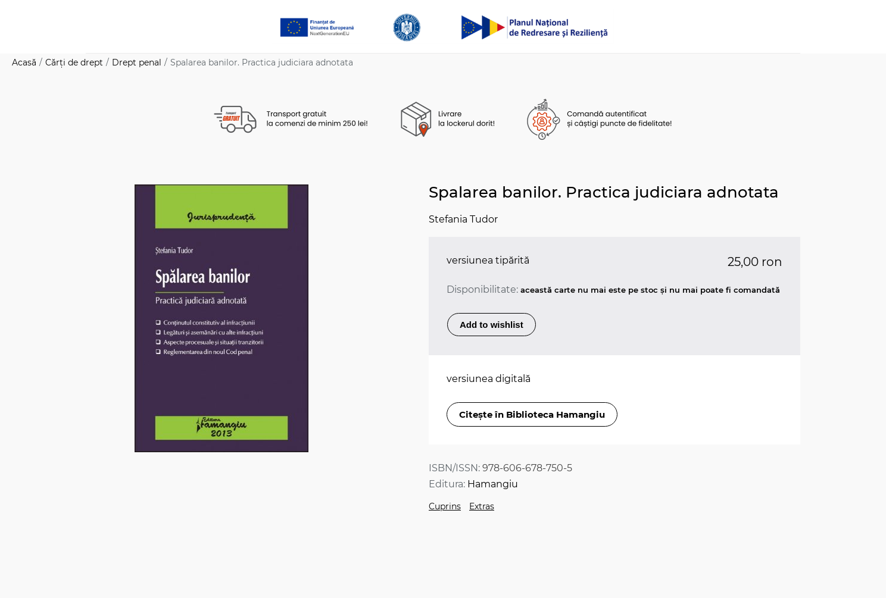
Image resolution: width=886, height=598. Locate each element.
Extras (481, 506)
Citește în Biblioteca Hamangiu (532, 414)
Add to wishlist (491, 325)
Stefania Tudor (463, 219)
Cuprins (445, 506)
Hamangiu (492, 484)
